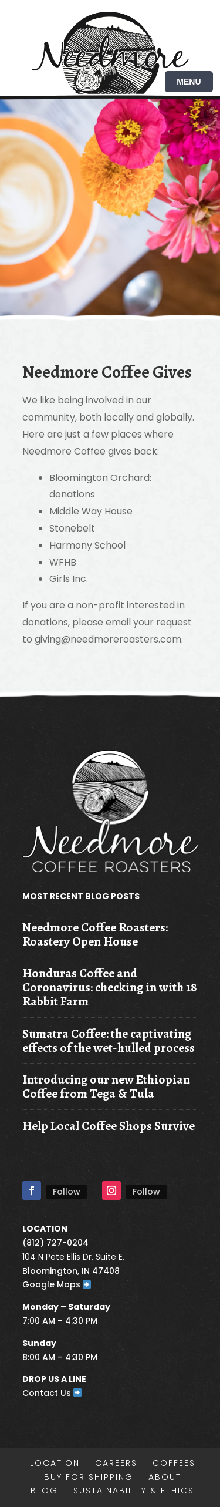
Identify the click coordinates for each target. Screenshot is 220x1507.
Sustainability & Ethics (133, 1490)
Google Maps (57, 1284)
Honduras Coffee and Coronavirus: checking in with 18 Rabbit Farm (109, 987)
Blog (44, 1490)
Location (55, 1463)
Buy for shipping (88, 1477)
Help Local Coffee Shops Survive (108, 1125)
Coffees (174, 1463)
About (164, 1477)
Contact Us (52, 1393)
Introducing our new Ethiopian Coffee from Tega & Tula (106, 1086)
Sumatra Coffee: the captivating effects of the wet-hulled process (108, 1040)
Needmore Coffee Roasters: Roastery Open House (95, 934)
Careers (116, 1463)
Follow (66, 1191)
